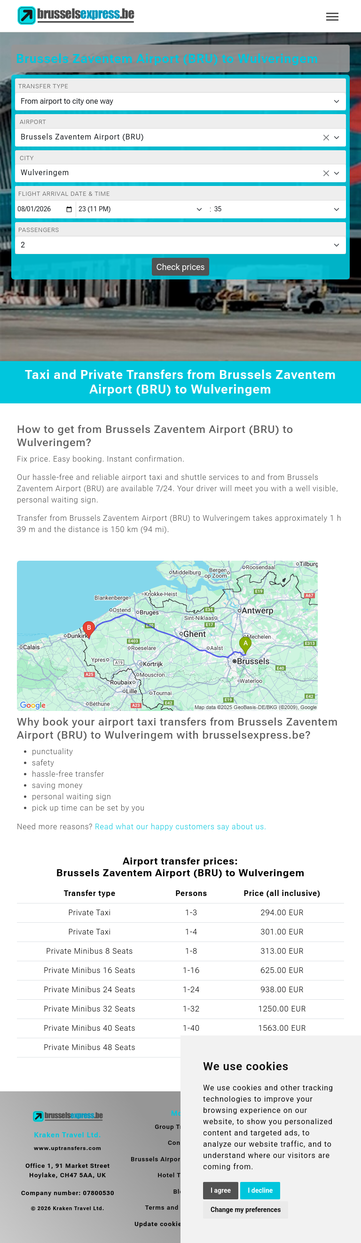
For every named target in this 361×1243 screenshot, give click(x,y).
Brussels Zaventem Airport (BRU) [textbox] (82, 136)
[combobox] (180, 138)
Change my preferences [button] (246, 1209)
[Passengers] (180, 245)
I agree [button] (221, 1190)
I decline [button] (260, 1190)
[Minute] (279, 209)
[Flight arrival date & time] (45, 209)
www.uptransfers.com (68, 1148)
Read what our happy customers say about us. (181, 826)
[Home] (75, 16)
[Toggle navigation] (332, 16)
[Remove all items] (326, 137)
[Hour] (142, 209)
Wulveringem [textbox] (45, 172)
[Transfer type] (180, 101)
